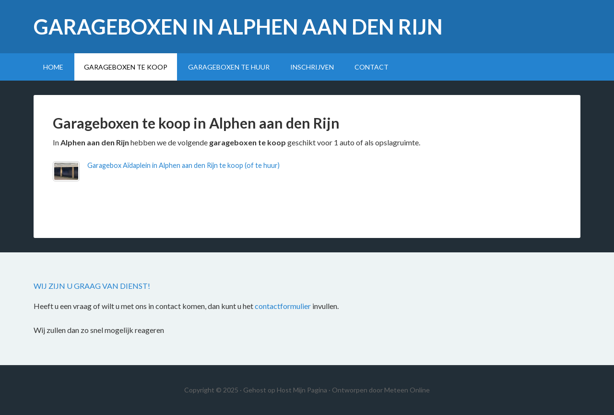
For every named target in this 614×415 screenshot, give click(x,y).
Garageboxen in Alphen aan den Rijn (238, 26)
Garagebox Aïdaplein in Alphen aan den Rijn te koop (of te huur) (183, 165)
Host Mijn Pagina (302, 390)
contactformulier (283, 305)
